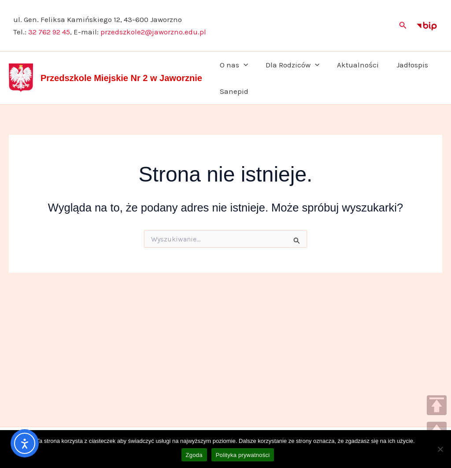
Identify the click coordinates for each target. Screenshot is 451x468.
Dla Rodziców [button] (288, 65)
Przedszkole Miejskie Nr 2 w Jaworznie (121, 78)
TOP (437, 405)
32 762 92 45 (49, 31)
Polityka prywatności (243, 455)
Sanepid (232, 91)
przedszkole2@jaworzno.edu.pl (153, 31)
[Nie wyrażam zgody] (440, 449)
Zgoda (194, 455)
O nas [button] (232, 65)
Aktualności (351, 64)
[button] (403, 25)
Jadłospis (403, 64)
